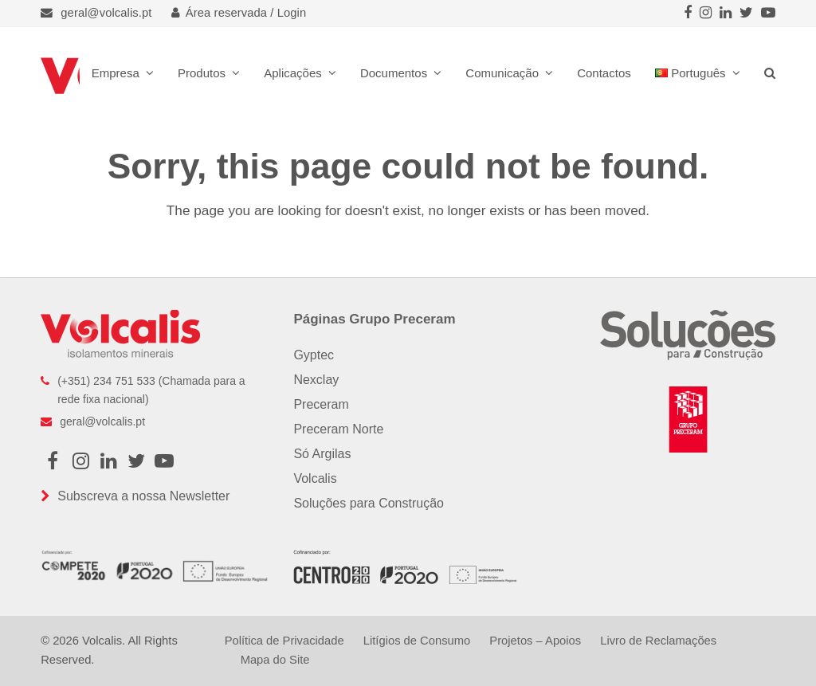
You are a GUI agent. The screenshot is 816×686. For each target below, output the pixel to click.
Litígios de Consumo (416, 640)
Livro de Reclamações (658, 640)
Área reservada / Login (239, 12)
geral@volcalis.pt (106, 12)
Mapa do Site (275, 659)
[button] (769, 73)
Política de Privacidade (284, 640)
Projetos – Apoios (535, 640)
